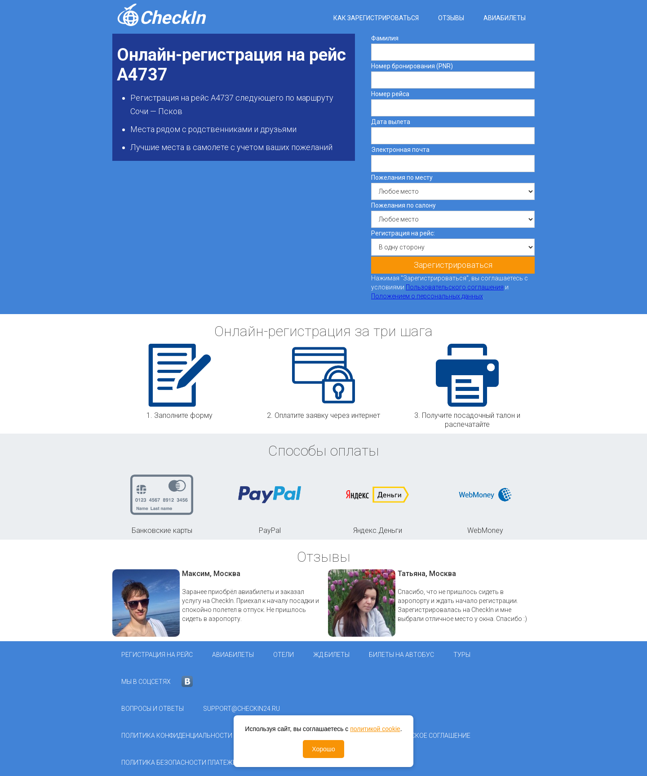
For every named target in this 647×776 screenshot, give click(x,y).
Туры (461, 654)
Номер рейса (390, 94)
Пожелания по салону (403, 205)
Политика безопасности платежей (181, 762)
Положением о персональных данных (427, 296)
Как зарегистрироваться (376, 18)
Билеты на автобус (401, 654)
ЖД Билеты (331, 654)
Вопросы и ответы (152, 708)
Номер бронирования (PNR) (412, 66)
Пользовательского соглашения (455, 287)
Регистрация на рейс (157, 654)
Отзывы (451, 18)
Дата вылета (390, 121)
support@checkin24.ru (241, 708)
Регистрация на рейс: (403, 233)
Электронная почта (400, 149)
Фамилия (385, 38)
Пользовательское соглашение (416, 735)
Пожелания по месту (402, 177)
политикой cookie (375, 728)
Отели (283, 654)
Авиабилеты (504, 18)
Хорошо (323, 749)
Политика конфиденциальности (176, 735)
